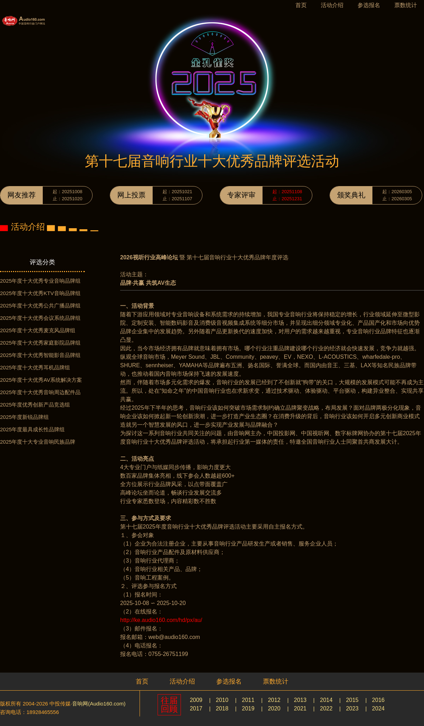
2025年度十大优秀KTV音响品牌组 (40, 293)
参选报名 (369, 5)
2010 (222, 700)
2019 (248, 708)
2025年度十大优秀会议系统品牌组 (40, 318)
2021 (300, 708)
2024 (378, 708)
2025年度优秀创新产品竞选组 (35, 405)
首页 (301, 5)
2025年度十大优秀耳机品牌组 (35, 367)
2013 (300, 700)
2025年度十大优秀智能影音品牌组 (40, 355)
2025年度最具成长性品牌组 (32, 429)
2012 (274, 700)
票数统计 (405, 5)
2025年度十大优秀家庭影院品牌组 (40, 343)
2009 (196, 700)
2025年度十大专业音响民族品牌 (37, 442)
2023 (352, 708)
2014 (326, 700)
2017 (196, 708)
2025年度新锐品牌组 (24, 417)
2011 (248, 700)
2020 (274, 708)
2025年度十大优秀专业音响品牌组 (40, 281)
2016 (378, 700)
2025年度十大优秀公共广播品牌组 (40, 305)
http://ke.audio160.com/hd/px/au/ (161, 620)
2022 (326, 708)
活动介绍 (332, 5)
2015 (352, 700)
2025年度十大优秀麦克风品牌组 (37, 330)
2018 (222, 708)
